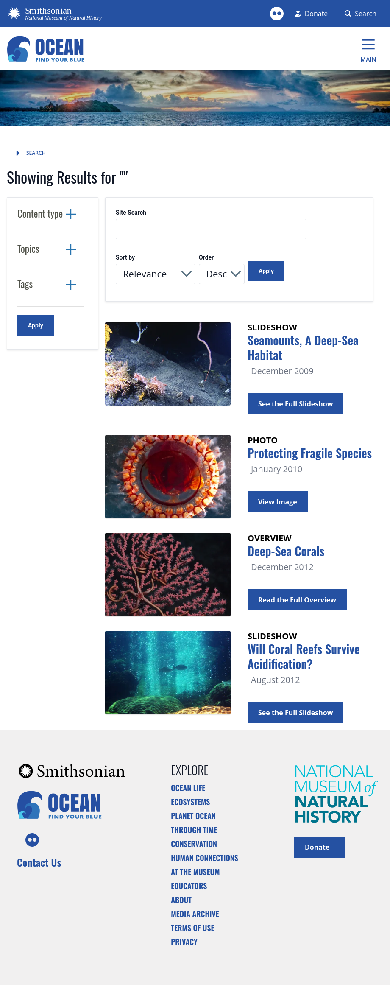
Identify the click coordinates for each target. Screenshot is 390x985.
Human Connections (204, 857)
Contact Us (39, 862)
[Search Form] (358, 13)
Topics (28, 248)
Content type (40, 213)
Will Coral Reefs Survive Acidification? (304, 656)
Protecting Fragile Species (310, 453)
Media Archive (195, 913)
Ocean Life (188, 787)
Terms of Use (192, 927)
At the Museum (195, 871)
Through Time (194, 829)
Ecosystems (190, 801)
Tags (25, 284)
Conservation (194, 843)
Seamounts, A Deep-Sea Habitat (303, 347)
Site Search (131, 213)
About (181, 899)
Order (206, 258)
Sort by (125, 258)
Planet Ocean (193, 815)
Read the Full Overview (297, 599)
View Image (277, 501)
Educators (189, 885)
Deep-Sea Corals (286, 551)
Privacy (184, 941)
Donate (319, 846)
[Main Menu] (368, 49)
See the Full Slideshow (295, 404)
